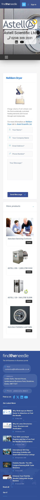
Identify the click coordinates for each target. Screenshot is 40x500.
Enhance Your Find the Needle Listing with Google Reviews (23, 478)
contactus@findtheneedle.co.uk (17, 369)
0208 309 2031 (20, 38)
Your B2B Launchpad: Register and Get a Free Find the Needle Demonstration (23, 439)
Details (29, 242)
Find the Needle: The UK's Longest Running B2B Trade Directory (23, 465)
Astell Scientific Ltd (20, 33)
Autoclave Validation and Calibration (22, 327)
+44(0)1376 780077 (20, 391)
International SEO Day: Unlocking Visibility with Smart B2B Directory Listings (24, 452)
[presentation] (23, 186)
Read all (8, 487)
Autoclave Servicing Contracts (20, 239)
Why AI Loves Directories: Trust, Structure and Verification (22, 426)
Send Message (18, 195)
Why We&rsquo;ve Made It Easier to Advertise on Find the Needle (23, 413)
